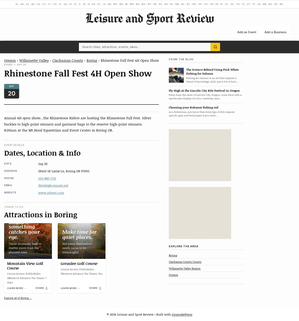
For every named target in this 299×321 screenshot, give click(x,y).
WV (270, 4)
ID (75, 4)
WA (265, 4)
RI (222, 4)
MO (144, 4)
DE (55, 4)
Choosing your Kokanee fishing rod (193, 107)
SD (232, 4)
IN (84, 4)
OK (206, 4)
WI (276, 4)
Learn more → (17, 288)
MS (138, 4)
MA (121, 4)
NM (177, 4)
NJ (171, 4)
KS (94, 4)
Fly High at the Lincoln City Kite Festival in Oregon (204, 90)
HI (70, 4)
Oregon (10, 60)
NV (160, 4)
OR (212, 4)
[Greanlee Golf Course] (81, 241)
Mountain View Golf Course (25, 266)
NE (155, 4)
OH (200, 4)
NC (188, 4)
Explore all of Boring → (18, 298)
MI (126, 4)
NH (166, 4)
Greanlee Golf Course (79, 263)
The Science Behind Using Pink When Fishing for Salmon (212, 71)
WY (282, 4)
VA (259, 4)
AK (22, 4)
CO (44, 4)
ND (194, 4)
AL (17, 4)
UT (248, 4)
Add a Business (276, 32)
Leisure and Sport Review (149, 18)
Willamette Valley (34, 60)
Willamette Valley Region (185, 268)
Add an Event (246, 32)
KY (99, 4)
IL (80, 4)
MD (115, 4)
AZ (27, 4)
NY (183, 4)
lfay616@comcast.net (53, 185)
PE (217, 4)
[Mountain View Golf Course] (28, 241)
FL (60, 4)
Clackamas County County (185, 262)
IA (89, 4)
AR (33, 4)
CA (38, 4)
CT (49, 4)
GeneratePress (182, 314)
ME (110, 4)
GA (65, 4)
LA (104, 4)
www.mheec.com (51, 192)
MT (150, 4)
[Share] (42, 288)
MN (132, 4)
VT (254, 4)
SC (227, 4)
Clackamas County (67, 60)
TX (243, 4)
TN (238, 4)
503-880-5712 (47, 178)
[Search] (215, 47)
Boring (92, 60)
